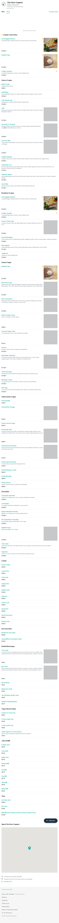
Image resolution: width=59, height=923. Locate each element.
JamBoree (5, 253)
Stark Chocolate (7, 372)
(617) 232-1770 (10, 8)
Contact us (5, 900)
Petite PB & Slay (6, 476)
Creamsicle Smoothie (8, 495)
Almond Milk (5, 763)
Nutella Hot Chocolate (8, 633)
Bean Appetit (6, 245)
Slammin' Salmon (7, 174)
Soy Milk (4, 776)
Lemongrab (5, 503)
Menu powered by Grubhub (29, 30)
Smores (4, 347)
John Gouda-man (7, 100)
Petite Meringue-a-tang (9, 470)
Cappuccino (5, 583)
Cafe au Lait (5, 602)
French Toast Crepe (8, 221)
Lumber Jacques (7, 71)
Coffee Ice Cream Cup (8, 713)
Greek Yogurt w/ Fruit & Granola (11, 732)
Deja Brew (5, 552)
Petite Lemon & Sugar (8, 423)
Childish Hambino (7, 157)
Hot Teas (4, 806)
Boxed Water (6, 682)
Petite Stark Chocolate (9, 462)
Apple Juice (5, 757)
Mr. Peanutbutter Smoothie (10, 519)
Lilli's (3, 108)
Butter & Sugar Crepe (8, 315)
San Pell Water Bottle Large (10, 695)
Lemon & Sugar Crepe (8, 331)
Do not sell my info (7, 913)
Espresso (4, 596)
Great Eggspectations (8, 39)
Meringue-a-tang (7, 380)
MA (7, 894)
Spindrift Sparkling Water (9, 701)
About (8, 11)
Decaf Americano (7, 615)
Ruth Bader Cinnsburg (8, 355)
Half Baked (5, 92)
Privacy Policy (5, 906)
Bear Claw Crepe (7, 282)
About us (4, 897)
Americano (5, 609)
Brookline (11, 894)
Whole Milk (5, 789)
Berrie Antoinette (7, 299)
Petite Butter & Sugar (8, 407)
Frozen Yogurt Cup (7, 719)
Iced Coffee (5, 571)
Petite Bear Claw (7, 429)
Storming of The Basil (8, 124)
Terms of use (5, 903)
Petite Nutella (6, 401)
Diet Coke (5, 666)
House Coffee (6, 565)
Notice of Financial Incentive (10, 909)
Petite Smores (6, 482)
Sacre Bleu (5, 184)
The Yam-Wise (6, 140)
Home (3, 894)
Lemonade (5, 751)
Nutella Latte (6, 590)
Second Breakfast (7, 237)
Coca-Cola (5, 650)
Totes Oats (5, 544)
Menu (3, 11)
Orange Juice (6, 745)
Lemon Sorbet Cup (7, 725)
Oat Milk (4, 770)
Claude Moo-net (7, 165)
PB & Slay (4, 388)
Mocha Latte (6, 621)
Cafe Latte (5, 577)
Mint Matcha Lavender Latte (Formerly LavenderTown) (19, 812)
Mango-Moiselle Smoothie (10, 511)
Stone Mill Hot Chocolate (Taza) (12, 639)
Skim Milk (4, 782)
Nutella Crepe (6, 55)
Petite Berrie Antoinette (9, 446)
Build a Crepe (6, 84)
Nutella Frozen (6, 527)
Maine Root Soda (7, 689)
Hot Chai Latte (6, 800)
